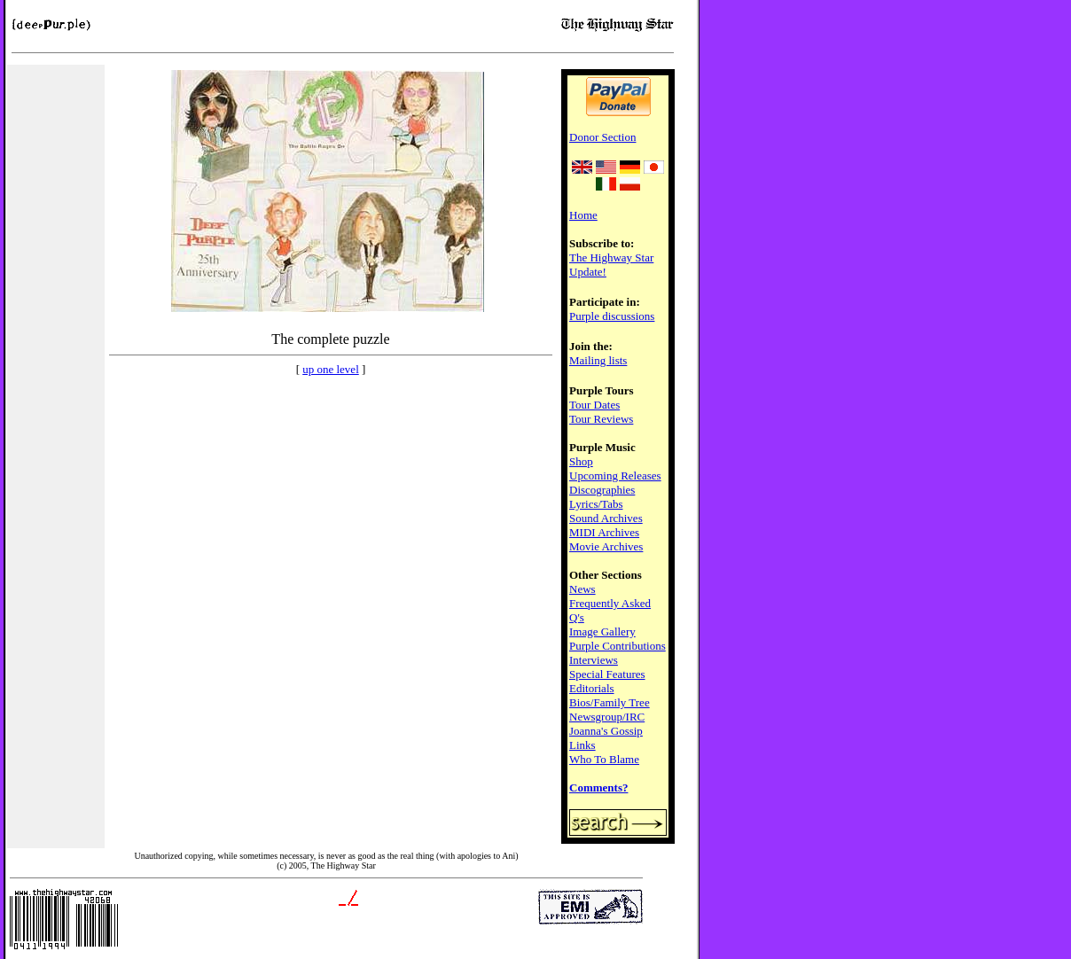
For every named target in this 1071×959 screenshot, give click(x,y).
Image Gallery (602, 631)
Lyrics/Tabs (595, 504)
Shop (581, 461)
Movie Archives (606, 546)
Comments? (598, 787)
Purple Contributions (617, 645)
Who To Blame (604, 759)
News (582, 589)
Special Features (607, 674)
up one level (330, 369)
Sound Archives (606, 518)
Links (582, 745)
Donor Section (602, 137)
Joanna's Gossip (606, 730)
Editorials (591, 688)
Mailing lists (598, 360)
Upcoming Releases (615, 475)
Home (583, 215)
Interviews (593, 660)
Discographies (602, 489)
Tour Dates (594, 404)
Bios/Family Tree (609, 702)
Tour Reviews (601, 418)
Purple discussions (611, 316)
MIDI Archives (604, 532)
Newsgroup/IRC (607, 716)
